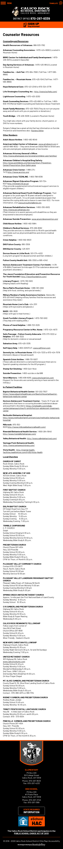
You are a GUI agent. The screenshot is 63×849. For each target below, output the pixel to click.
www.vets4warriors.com (43, 377)
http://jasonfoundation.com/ (34, 276)
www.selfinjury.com (41, 348)
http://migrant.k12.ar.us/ (18, 183)
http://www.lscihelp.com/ (45, 91)
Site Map (44, 841)
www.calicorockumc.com (14, 661)
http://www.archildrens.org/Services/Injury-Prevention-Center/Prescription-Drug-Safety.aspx (27, 164)
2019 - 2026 (10, 841)
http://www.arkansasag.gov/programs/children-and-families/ (30, 156)
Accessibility (54, 841)
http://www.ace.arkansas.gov (16, 209)
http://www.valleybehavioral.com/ (42, 438)
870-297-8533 (35, 781)
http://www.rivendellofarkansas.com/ (19, 434)
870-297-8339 (40, 18)
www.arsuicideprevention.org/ (45, 219)
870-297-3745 (35, 800)
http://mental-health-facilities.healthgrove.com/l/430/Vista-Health (23, 451)
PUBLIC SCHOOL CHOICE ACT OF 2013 (31, 833)
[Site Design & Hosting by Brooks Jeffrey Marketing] (31, 845)
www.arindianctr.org (47, 144)
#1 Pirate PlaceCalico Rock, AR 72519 (31, 795)
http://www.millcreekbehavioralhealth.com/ (27, 427)
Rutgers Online (37, 130)
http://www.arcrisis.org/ (18, 172)
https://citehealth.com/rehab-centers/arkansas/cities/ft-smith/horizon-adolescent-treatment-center (31, 408)
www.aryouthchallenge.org (29, 202)
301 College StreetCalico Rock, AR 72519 (31, 776)
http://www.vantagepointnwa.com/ (19, 445)
